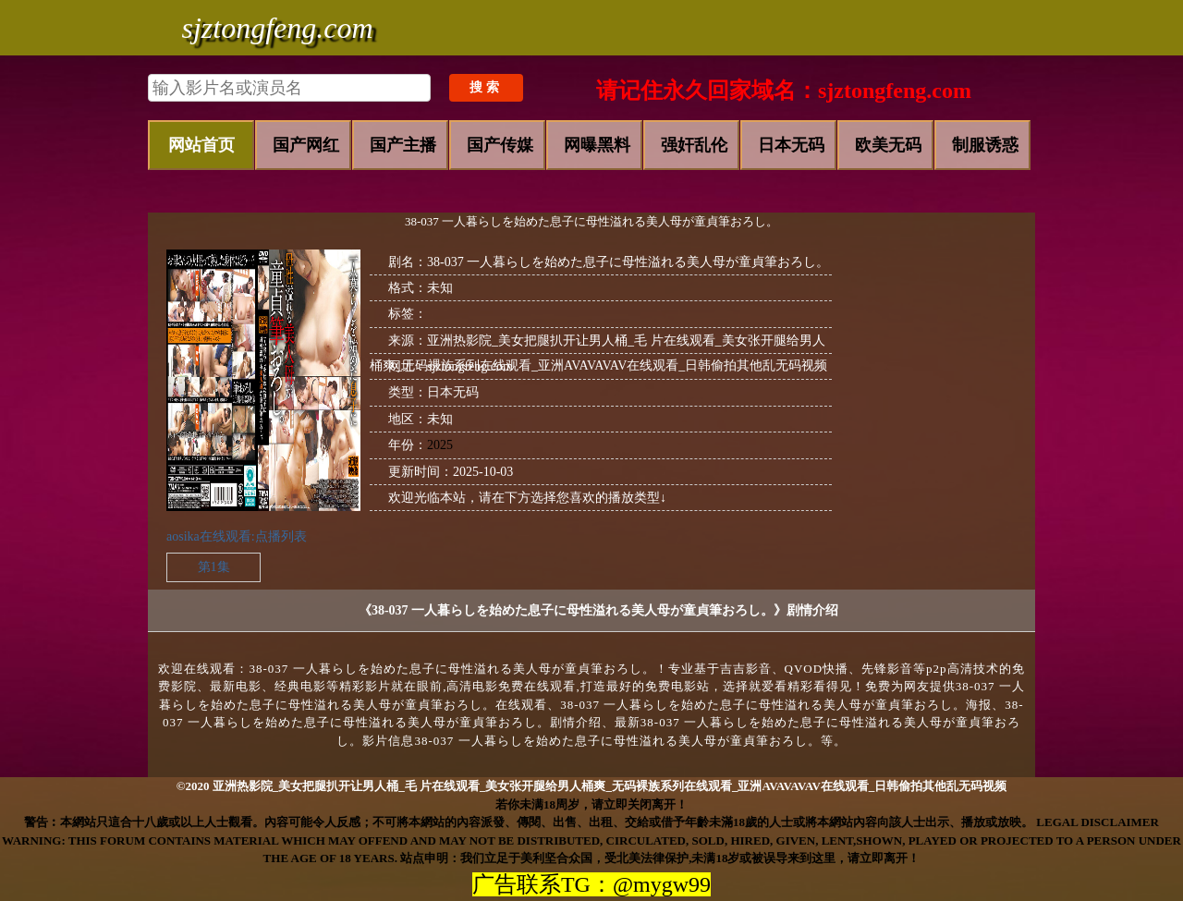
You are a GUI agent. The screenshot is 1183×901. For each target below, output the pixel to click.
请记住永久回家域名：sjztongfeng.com (783, 91)
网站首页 (201, 145)
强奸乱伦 (694, 145)
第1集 (214, 567)
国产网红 (306, 145)
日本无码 (791, 145)
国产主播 (403, 145)
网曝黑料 (597, 145)
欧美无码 (888, 145)
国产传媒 (500, 145)
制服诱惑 (985, 145)
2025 (440, 445)
